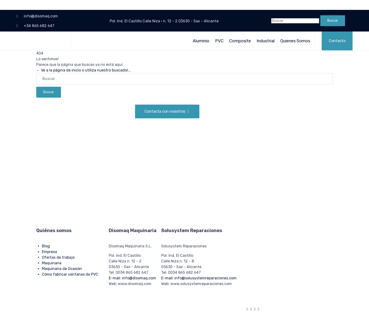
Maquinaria (51, 263)
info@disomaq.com (41, 16)
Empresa (49, 252)
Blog (46, 246)
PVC (219, 41)
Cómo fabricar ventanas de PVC (70, 274)
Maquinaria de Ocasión (62, 268)
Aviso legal (68, 307)
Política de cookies (91, 307)
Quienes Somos (295, 41)
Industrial (266, 41)
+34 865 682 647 (39, 26)
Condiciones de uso (152, 307)
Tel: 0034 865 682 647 (128, 272)
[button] (337, 41)
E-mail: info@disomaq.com (132, 278)
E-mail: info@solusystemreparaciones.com (199, 278)
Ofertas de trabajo (58, 257)
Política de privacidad (121, 307)
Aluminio (201, 41)
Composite (240, 41)
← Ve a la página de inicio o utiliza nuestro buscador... (83, 70)
